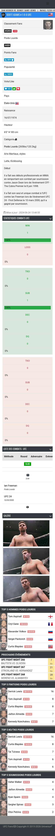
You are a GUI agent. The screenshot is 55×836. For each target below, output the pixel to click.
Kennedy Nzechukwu (23, 721)
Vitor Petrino (18, 812)
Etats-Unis (9, 103)
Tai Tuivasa (18, 751)
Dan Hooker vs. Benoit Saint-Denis (18, 10)
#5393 (8, 31)
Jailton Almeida (20, 714)
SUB (27, 464)
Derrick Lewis (20, 691)
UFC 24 (8, 496)
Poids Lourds (11, 146)
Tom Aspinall (18, 616)
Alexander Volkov (21, 631)
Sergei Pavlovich (20, 639)
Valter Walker (19, 782)
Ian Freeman (10, 485)
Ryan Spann (18, 797)
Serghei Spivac (19, 804)
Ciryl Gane (18, 624)
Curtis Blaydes (20, 646)
